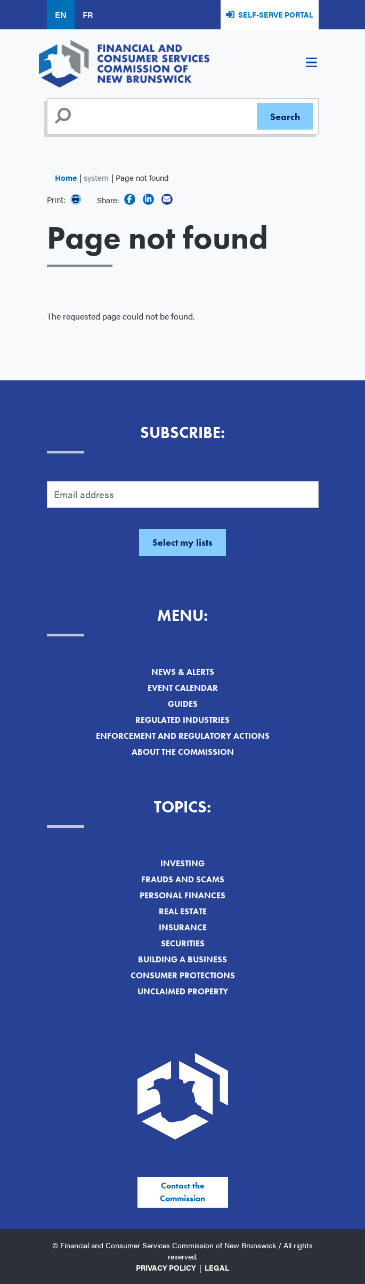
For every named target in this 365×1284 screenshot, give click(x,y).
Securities (183, 943)
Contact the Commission (182, 1192)
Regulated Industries (182, 719)
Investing (182, 863)
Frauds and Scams (182, 879)
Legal (217, 1267)
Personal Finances (182, 895)
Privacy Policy (166, 1267)
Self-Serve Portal (275, 14)
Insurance (183, 927)
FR (88, 15)
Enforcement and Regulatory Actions (183, 735)
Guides (183, 703)
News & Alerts (182, 671)
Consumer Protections (183, 975)
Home (66, 177)
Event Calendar (183, 687)
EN (61, 15)
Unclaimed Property (182, 991)
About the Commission (183, 751)
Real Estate (183, 911)
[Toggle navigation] (312, 64)
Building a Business (182, 959)
